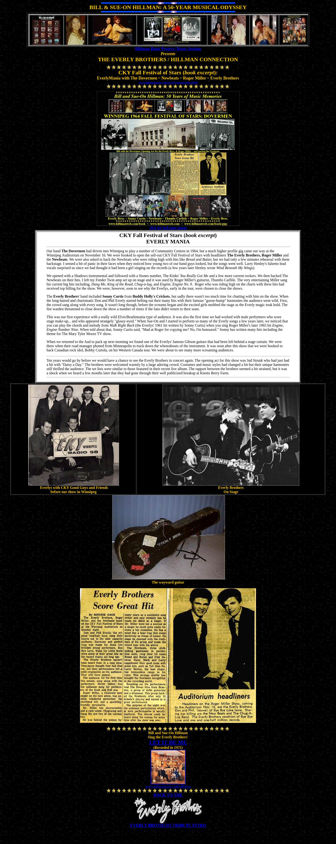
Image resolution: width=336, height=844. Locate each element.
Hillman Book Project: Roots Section (168, 49)
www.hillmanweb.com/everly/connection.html (168, 82)
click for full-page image (168, 228)
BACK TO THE (168, 795)
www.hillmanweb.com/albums (168, 786)
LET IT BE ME (168, 742)
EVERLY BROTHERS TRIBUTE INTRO (168, 825)
